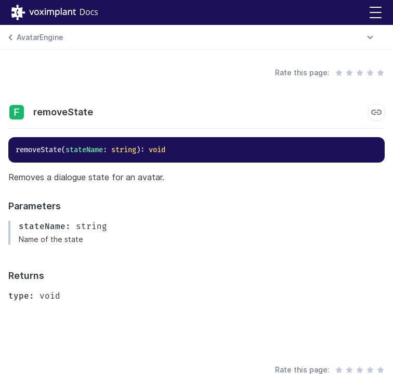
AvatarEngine (40, 37)
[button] (376, 12)
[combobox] (370, 37)
